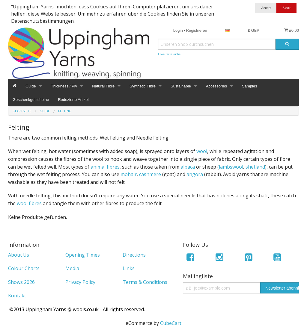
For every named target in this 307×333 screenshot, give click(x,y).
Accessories (216, 86)
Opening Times (82, 255)
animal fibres (105, 167)
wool (201, 151)
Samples (249, 86)
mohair (129, 174)
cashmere (150, 174)
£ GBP (253, 30)
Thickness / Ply (64, 86)
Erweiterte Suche (169, 54)
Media (72, 268)
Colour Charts (24, 268)
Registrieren (196, 30)
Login (178, 30)
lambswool (231, 167)
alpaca (187, 167)
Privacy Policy (80, 282)
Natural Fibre (103, 86)
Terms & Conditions (145, 282)
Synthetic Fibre (143, 86)
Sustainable (181, 86)
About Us (18, 255)
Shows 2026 (21, 282)
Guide (30, 86)
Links (129, 268)
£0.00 (291, 30)
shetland (255, 167)
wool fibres (29, 203)
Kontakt (17, 295)
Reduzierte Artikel (73, 99)
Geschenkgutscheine (31, 99)
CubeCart (170, 323)
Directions (134, 255)
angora (194, 174)
